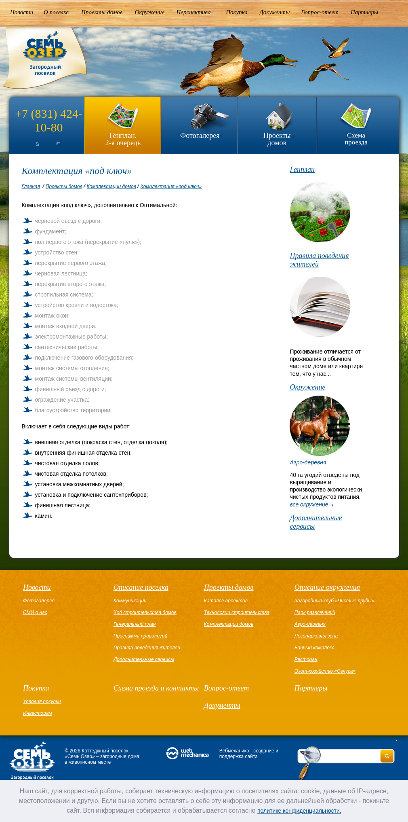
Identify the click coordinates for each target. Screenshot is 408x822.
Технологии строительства (236, 612)
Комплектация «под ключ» (171, 186)
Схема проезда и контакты (156, 688)
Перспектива (194, 12)
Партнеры (364, 12)
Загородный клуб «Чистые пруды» (334, 601)
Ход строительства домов (145, 612)
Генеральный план (135, 624)
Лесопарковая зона (316, 636)
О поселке (56, 12)
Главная (31, 186)
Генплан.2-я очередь (123, 138)
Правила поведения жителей (319, 260)
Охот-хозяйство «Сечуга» (324, 671)
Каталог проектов (226, 601)
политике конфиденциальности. (299, 810)
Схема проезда (356, 138)
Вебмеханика (234, 751)
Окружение (149, 12)
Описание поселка (141, 587)
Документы (274, 12)
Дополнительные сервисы (316, 522)
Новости (21, 12)
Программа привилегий (140, 636)
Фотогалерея (199, 135)
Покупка (237, 12)
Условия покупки (42, 701)
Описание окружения (327, 587)
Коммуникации (130, 601)
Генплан (302, 169)
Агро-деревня (308, 462)
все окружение (309, 504)
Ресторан (306, 659)
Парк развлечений (314, 612)
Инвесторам (37, 713)
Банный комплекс (314, 647)
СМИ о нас (35, 612)
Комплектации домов (111, 186)
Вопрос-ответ (320, 12)
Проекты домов (101, 12)
